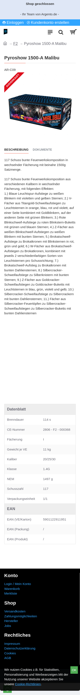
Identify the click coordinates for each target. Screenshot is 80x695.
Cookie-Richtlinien (28, 684)
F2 (15, 43)
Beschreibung (16, 149)
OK (74, 670)
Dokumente (42, 149)
